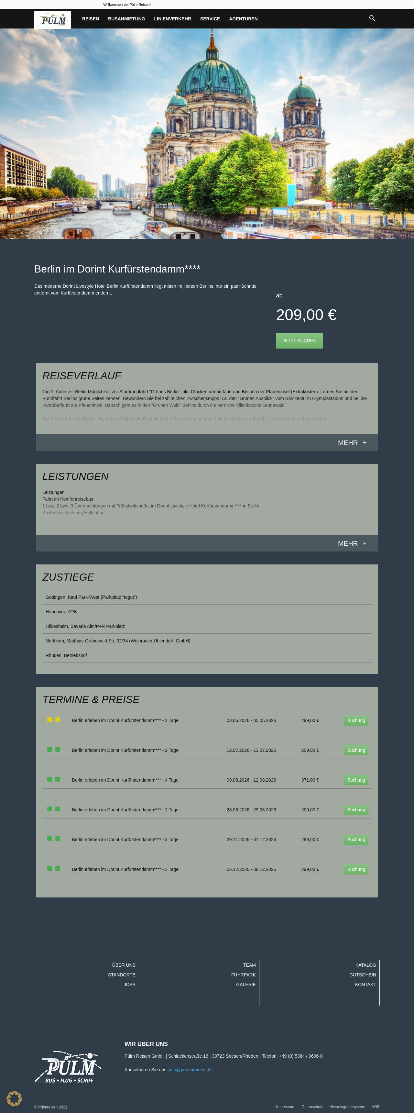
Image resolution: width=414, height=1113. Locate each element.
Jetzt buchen (300, 340)
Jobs (130, 984)
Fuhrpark (243, 974)
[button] (372, 19)
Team (249, 965)
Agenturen (243, 18)
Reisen (90, 18)
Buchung (356, 720)
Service (210, 18)
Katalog (365, 965)
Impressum (285, 1107)
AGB (376, 1107)
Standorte (122, 974)
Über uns (124, 965)
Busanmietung (126, 18)
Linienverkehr (172, 18)
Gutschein (363, 974)
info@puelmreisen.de (190, 1069)
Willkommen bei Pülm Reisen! (127, 4)
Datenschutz (312, 1107)
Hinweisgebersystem (347, 1107)
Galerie (246, 984)
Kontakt (365, 984)
